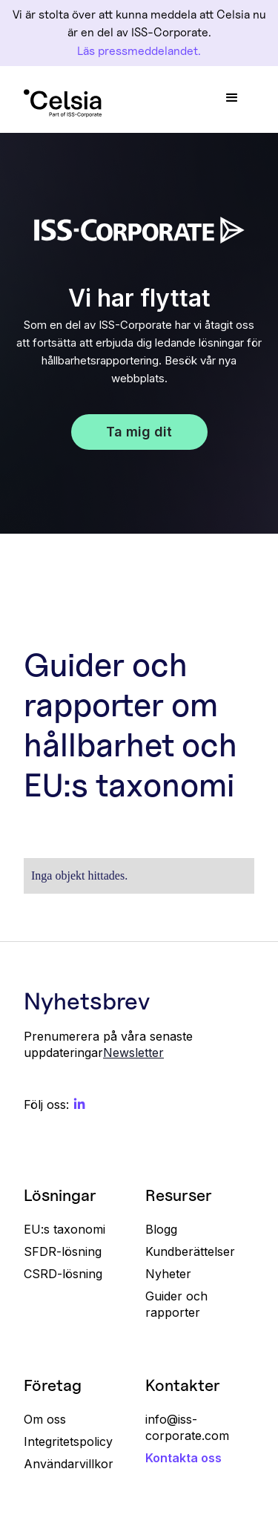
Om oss (45, 1419)
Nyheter (168, 1273)
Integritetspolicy (68, 1441)
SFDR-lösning (63, 1251)
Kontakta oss (183, 1457)
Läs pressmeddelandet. (139, 51)
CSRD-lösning (63, 1273)
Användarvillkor (68, 1463)
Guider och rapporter (176, 1304)
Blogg (161, 1229)
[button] (232, 98)
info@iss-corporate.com (187, 1427)
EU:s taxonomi (64, 1229)
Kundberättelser (190, 1251)
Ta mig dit (139, 431)
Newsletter (133, 1052)
